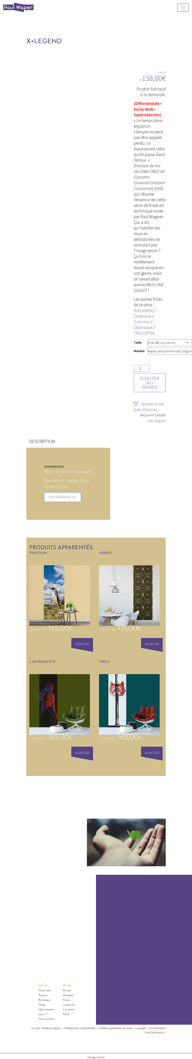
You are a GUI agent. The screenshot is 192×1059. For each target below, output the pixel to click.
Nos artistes (46, 1017)
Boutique (44, 998)
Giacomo (142, 321)
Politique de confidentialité (79, 1026)
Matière (139, 351)
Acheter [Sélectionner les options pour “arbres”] (152, 643)
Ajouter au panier (150, 383)
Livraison (69, 1007)
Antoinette (143, 310)
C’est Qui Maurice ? (155, 1030)
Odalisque (143, 327)
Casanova (142, 316)
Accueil (35, 1026)
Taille (137, 342)
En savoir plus (62, 497)
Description (42, 441)
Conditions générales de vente (115, 1026)
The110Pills (144, 333)
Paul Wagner (157, 421)
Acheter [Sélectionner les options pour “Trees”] (152, 751)
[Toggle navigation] (183, 8)
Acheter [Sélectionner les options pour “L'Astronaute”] (83, 751)
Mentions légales (51, 1026)
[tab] (42, 442)
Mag (41, 1002)
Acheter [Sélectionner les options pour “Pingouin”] (83, 643)
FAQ (66, 1012)
